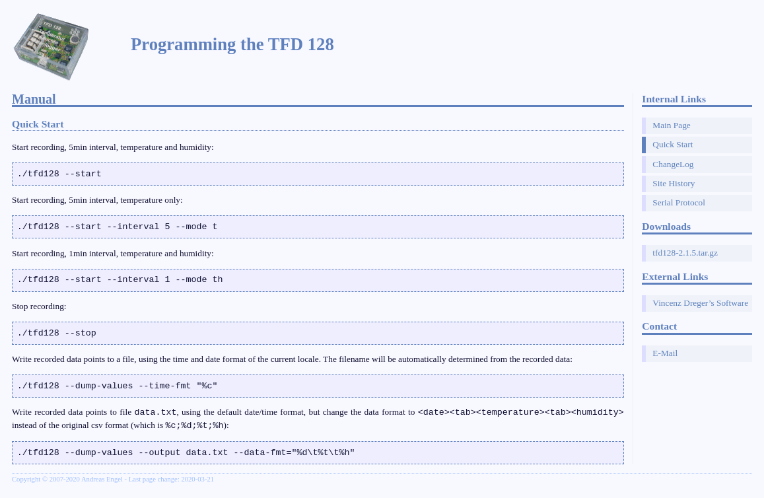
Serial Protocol (678, 202)
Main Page (671, 125)
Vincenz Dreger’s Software (700, 303)
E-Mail (664, 353)
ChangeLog (672, 164)
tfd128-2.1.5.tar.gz (684, 253)
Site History (673, 183)
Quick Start (672, 144)
